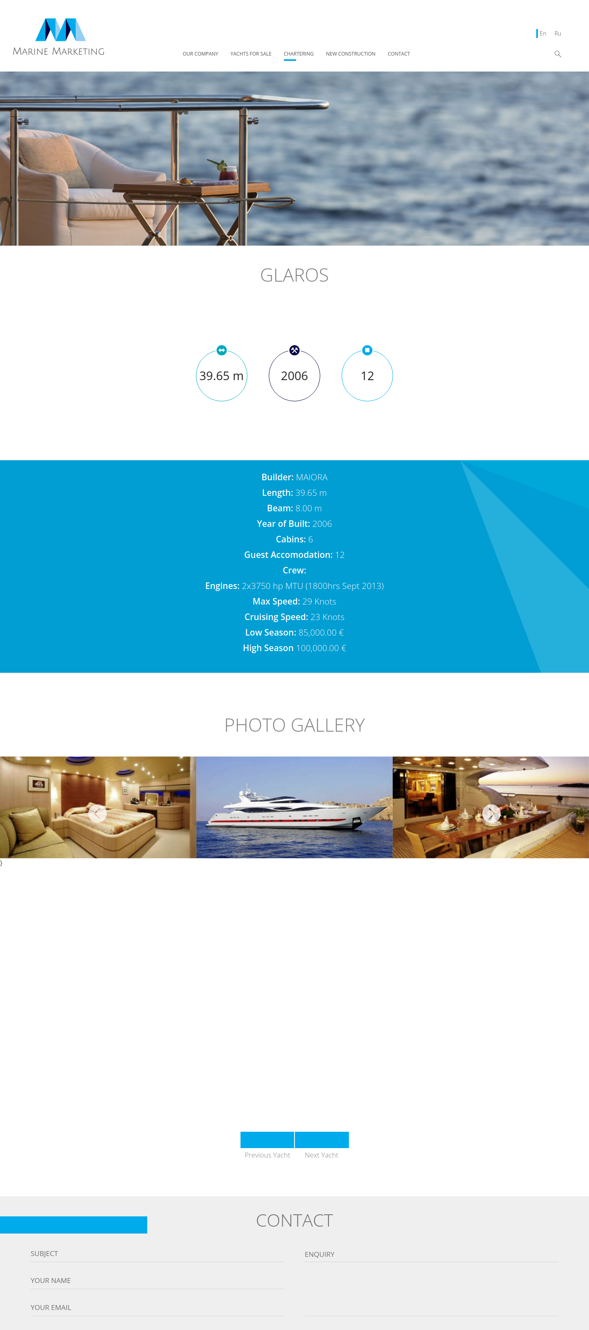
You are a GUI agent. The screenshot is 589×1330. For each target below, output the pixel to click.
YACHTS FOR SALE (251, 54)
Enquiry (320, 1254)
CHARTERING (299, 54)
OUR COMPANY (200, 54)
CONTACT (399, 54)
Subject (44, 1253)
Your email (51, 1307)
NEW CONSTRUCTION (350, 54)
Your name (51, 1280)
